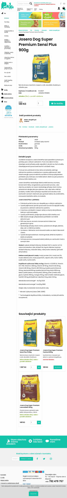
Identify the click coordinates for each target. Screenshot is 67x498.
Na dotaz (58, 367)
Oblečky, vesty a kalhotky (8, 52)
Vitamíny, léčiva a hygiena (9, 58)
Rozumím (33, 494)
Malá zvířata (6, 93)
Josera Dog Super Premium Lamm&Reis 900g (29, 406)
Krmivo (6, 18)
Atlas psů (35, 9)
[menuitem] (9, 18)
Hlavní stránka (23, 30)
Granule (44, 30)
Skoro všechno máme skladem (16, 442)
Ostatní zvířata (7, 97)
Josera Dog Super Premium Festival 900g (53, 351)
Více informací (34, 491)
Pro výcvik (7, 72)
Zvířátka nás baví (35, 441)
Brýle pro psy (8, 85)
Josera (50, 127)
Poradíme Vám (52, 441)
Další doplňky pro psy (8, 80)
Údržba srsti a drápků (8, 63)
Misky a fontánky (7, 26)
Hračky (6, 36)
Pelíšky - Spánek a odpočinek (7, 41)
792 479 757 (54, 481)
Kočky (4, 89)
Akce (4, 101)
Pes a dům (7, 76)
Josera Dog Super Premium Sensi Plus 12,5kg (29, 351)
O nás (2, 478)
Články (41, 9)
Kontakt (3, 475)
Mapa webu (5, 480)
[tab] (8, 49)
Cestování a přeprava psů (8, 68)
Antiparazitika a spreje (9, 31)
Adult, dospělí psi (54, 30)
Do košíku (57, 103)
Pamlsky (6, 22)
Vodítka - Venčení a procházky (7, 47)
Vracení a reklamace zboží (20, 9)
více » (49, 3)
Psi (3, 12)
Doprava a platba (30, 9)
